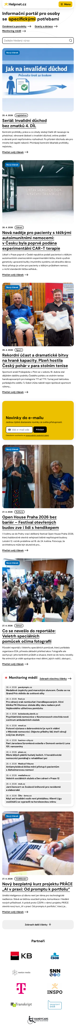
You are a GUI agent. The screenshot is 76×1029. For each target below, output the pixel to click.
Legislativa (21, 115)
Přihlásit (40, 429)
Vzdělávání (21, 878)
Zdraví (19, 227)
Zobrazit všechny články (53, 678)
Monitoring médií (11, 30)
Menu (67, 4)
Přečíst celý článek (13, 152)
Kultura (19, 512)
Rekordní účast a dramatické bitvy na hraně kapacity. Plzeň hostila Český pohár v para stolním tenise (35, 360)
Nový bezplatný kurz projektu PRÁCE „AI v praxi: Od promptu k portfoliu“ (37, 886)
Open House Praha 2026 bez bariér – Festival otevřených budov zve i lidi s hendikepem (30, 522)
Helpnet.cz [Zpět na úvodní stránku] (17, 4)
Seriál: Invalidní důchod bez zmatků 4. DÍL (24, 123)
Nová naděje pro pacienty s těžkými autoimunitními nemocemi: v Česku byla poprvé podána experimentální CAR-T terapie (36, 240)
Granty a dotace (44, 26)
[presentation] (38, 80)
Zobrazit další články (36, 924)
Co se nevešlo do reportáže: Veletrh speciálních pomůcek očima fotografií (29, 636)
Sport (19, 350)
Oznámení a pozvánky (14, 26)
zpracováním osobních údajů (37, 435)
